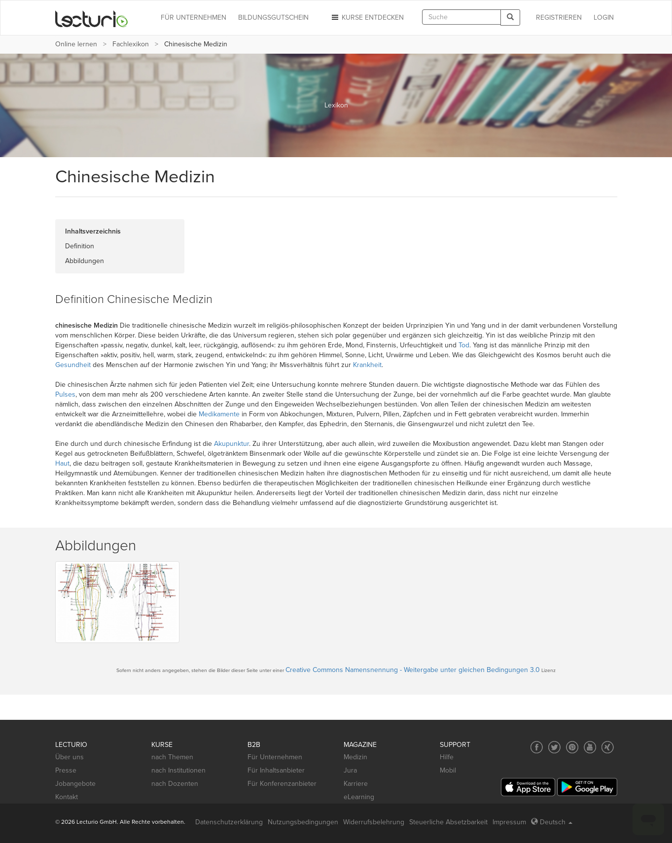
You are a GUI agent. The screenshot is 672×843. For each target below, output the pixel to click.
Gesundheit (73, 365)
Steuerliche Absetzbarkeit (448, 822)
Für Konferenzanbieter (282, 783)
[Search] (510, 17)
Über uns (69, 757)
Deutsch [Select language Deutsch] (551, 822)
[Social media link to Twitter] (554, 747)
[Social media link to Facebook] (537, 747)
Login (604, 17)
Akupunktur (231, 443)
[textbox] (461, 17)
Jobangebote (75, 783)
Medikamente (219, 414)
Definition (79, 246)
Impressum (509, 822)
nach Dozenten (174, 783)
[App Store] (528, 787)
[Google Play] (587, 787)
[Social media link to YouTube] (590, 747)
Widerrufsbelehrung (373, 822)
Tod (464, 345)
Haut (62, 463)
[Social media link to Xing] (607, 747)
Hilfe (447, 757)
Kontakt (66, 797)
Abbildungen (84, 261)
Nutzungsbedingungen (303, 822)
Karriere (356, 783)
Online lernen (76, 44)
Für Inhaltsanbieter (276, 770)
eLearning (359, 797)
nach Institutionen (178, 770)
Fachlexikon (130, 44)
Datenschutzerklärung (229, 822)
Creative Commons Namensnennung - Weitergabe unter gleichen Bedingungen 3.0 (412, 670)
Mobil (448, 770)
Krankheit (367, 365)
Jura (350, 770)
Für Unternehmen (275, 757)
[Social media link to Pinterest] (572, 747)
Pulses (65, 394)
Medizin (355, 757)
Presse (65, 770)
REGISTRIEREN (559, 17)
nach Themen (172, 757)
